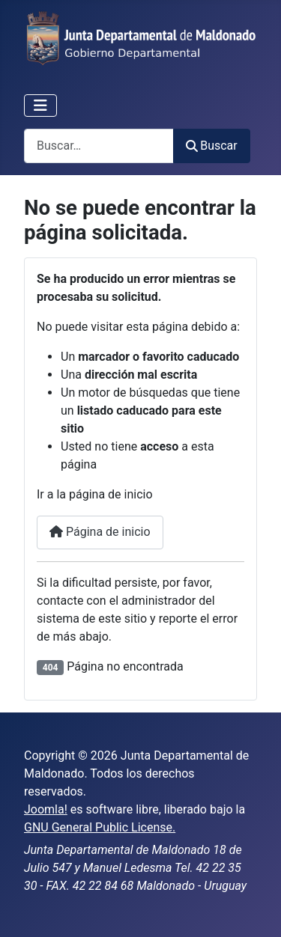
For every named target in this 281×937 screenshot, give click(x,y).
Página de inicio (100, 532)
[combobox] (99, 145)
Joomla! (45, 809)
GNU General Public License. (99, 827)
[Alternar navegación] (40, 105)
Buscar (212, 145)
